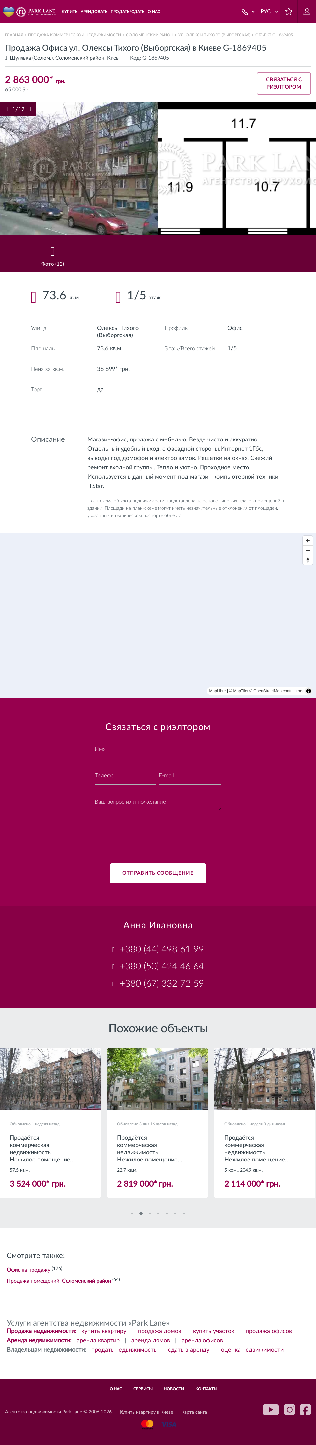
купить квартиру (103, 1331)
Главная (14, 35)
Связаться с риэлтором (284, 83)
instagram (289, 1409)
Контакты (206, 1389)
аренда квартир (98, 1341)
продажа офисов (269, 1331)
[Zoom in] (308, 540)
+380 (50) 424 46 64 (162, 966)
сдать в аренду (188, 1350)
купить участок (213, 1331)
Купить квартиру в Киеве (146, 1412)
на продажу (28, 1270)
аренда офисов (202, 1341)
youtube (271, 1409)
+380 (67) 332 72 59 (162, 983)
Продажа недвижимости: (41, 1331)
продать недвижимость (124, 1350)
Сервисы (143, 1389)
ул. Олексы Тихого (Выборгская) (214, 35)
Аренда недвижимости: (39, 1341)
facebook (305, 1409)
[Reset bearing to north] (308, 560)
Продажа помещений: (59, 1281)
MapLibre (217, 691)
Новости (174, 1389)
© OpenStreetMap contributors (276, 691)
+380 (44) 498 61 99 (162, 949)
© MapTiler (238, 691)
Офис (235, 328)
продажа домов (159, 1331)
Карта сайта (194, 1412)
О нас (116, 1389)
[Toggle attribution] (309, 691)
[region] (158, 615)
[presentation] (145, 833)
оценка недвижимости (252, 1350)
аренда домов (150, 1341)
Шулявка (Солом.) (31, 58)
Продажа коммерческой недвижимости (74, 35)
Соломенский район (149, 35)
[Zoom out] (308, 550)
